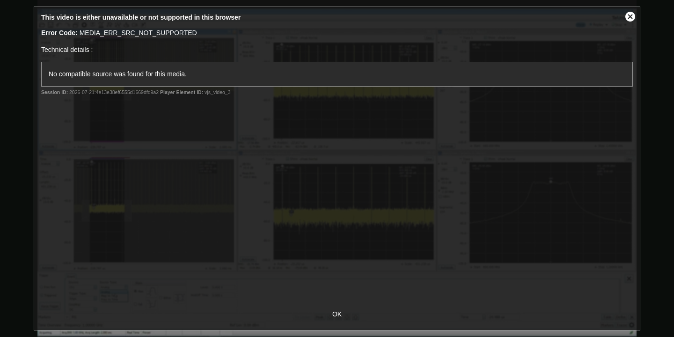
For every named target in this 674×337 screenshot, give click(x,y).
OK (337, 314)
